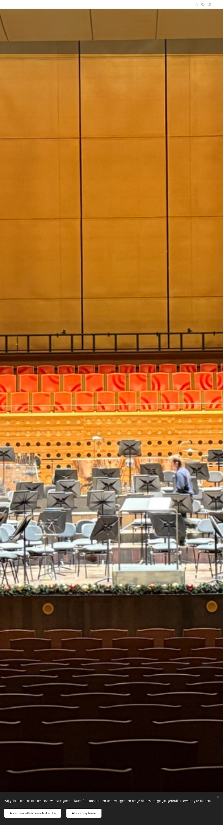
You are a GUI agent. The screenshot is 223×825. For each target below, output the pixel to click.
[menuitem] (89, 46)
